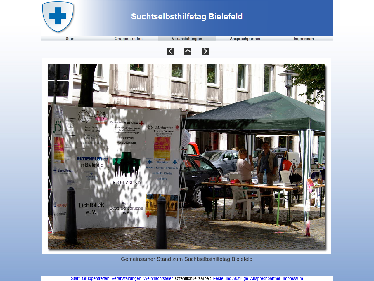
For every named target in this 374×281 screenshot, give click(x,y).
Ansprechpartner (265, 278)
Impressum (293, 278)
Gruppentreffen (95, 278)
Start (75, 278)
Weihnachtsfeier (158, 278)
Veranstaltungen (126, 278)
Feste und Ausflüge (230, 278)
